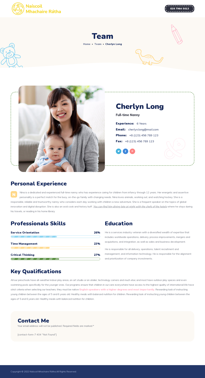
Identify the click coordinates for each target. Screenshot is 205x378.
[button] (179, 8)
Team (97, 44)
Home (86, 44)
